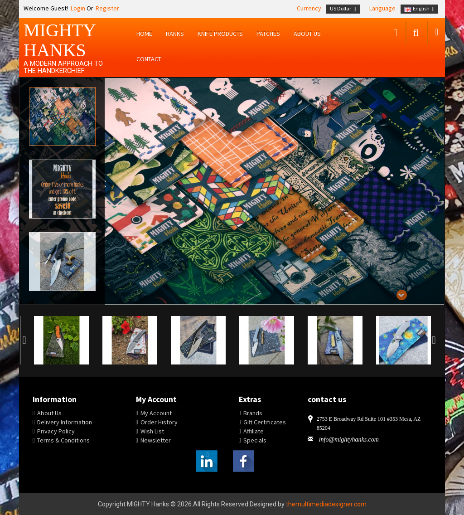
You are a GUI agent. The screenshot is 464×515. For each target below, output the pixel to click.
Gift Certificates (264, 422)
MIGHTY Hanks (60, 40)
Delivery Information (64, 422)
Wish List (152, 431)
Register (107, 8)
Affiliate (253, 431)
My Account (156, 413)
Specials (254, 440)
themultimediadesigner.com (326, 504)
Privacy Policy (56, 431)
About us (307, 33)
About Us (49, 413)
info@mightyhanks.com (349, 439)
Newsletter (155, 440)
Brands (252, 413)
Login (77, 8)
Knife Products (220, 33)
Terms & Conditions (63, 440)
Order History (159, 422)
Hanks (175, 33)
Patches (268, 33)
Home (144, 33)
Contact (148, 59)
